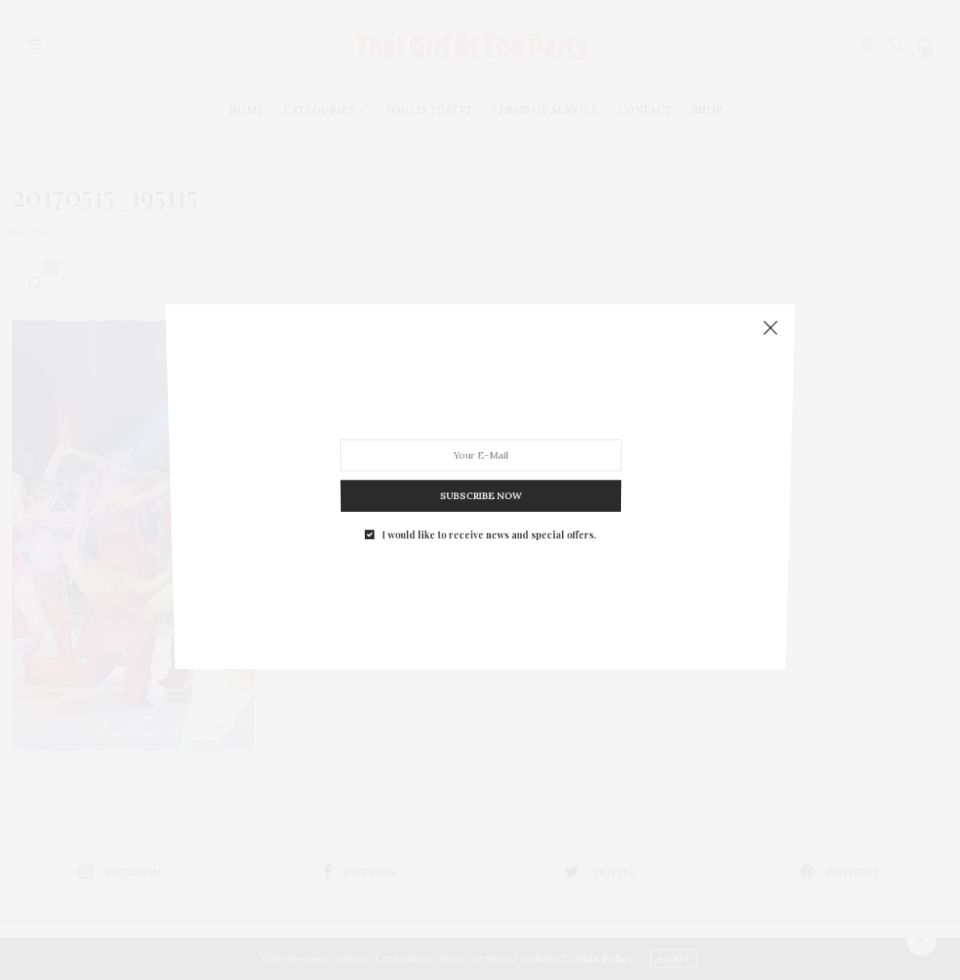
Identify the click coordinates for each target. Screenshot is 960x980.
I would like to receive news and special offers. (488, 504)
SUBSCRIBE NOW (480, 473)
